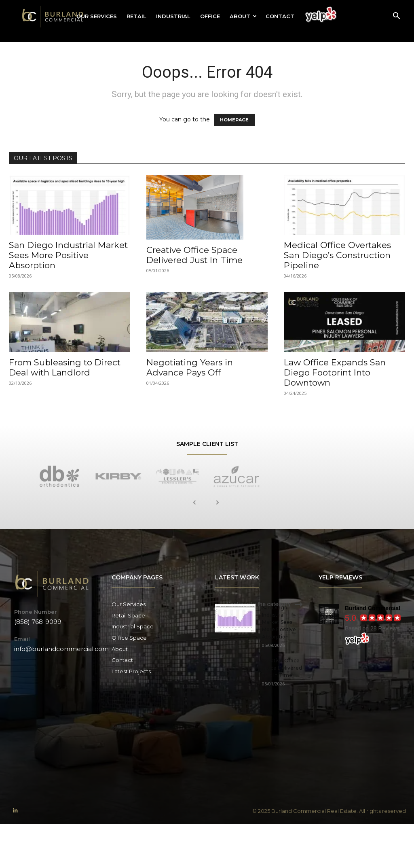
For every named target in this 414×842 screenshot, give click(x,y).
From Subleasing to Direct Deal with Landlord (64, 367)
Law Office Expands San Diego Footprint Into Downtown (335, 372)
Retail (136, 16)
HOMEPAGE (234, 120)
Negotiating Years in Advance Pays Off (189, 367)
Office (210, 16)
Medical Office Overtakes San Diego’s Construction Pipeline (337, 255)
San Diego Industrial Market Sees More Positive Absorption (68, 255)
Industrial (173, 16)
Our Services (96, 16)
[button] (396, 17)
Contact (280, 16)
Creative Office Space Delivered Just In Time (194, 255)
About (243, 16)
